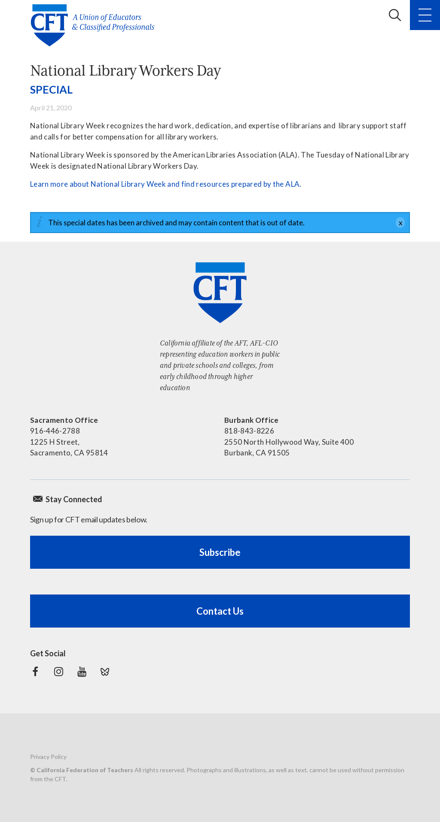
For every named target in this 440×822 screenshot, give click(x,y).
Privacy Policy (48, 756)
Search (395, 15)
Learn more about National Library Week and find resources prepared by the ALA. (166, 183)
